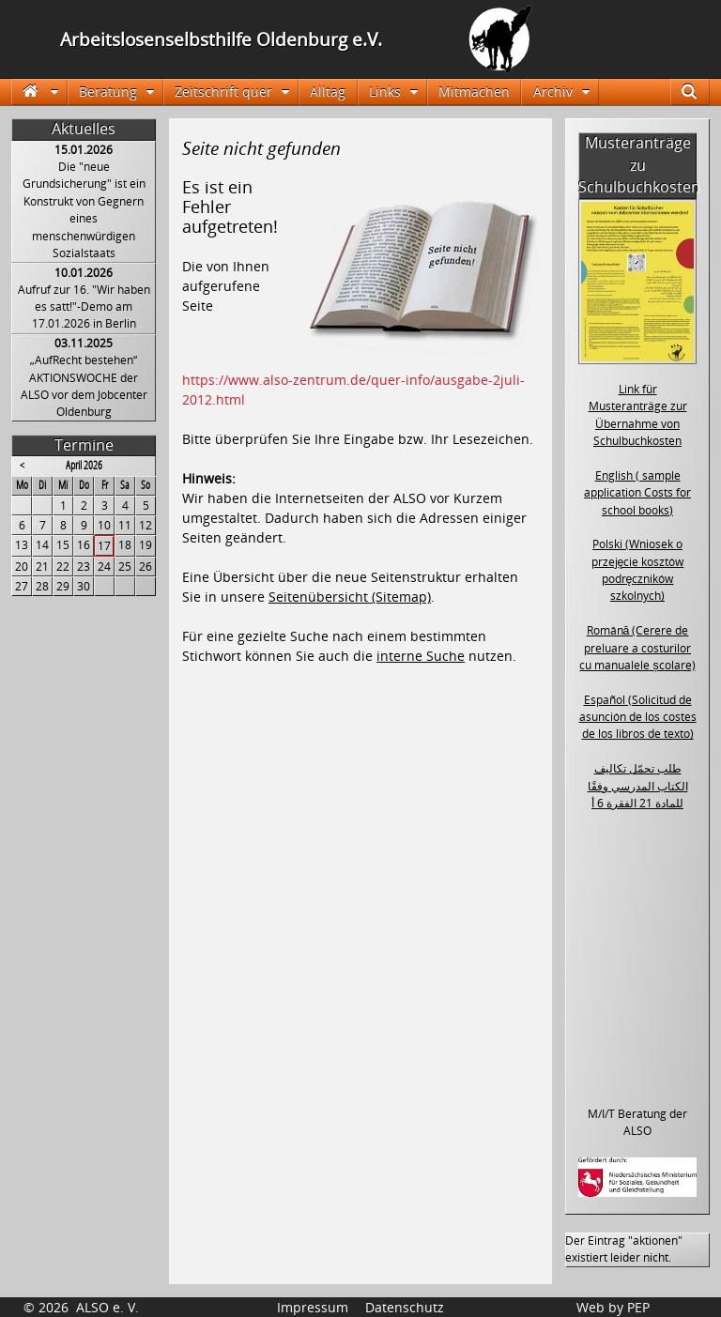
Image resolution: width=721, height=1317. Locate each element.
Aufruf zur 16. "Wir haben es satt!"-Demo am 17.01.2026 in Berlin (84, 307)
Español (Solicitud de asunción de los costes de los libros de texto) (638, 717)
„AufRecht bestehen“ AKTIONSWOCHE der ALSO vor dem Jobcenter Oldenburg (84, 386)
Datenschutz (404, 1307)
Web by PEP (613, 1307)
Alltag (327, 91)
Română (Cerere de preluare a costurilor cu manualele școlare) (637, 647)
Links (385, 91)
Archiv (553, 91)
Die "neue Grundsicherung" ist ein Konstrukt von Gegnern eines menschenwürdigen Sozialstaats (84, 210)
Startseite (39, 91)
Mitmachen (474, 91)
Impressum (312, 1307)
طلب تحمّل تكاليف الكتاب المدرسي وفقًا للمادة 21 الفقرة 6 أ (638, 785)
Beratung (108, 91)
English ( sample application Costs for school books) (637, 492)
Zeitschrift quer (223, 91)
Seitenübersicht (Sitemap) (349, 596)
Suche (698, 91)
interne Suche (420, 656)
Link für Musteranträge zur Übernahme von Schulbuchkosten (638, 415)
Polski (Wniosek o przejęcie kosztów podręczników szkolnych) (637, 570)
